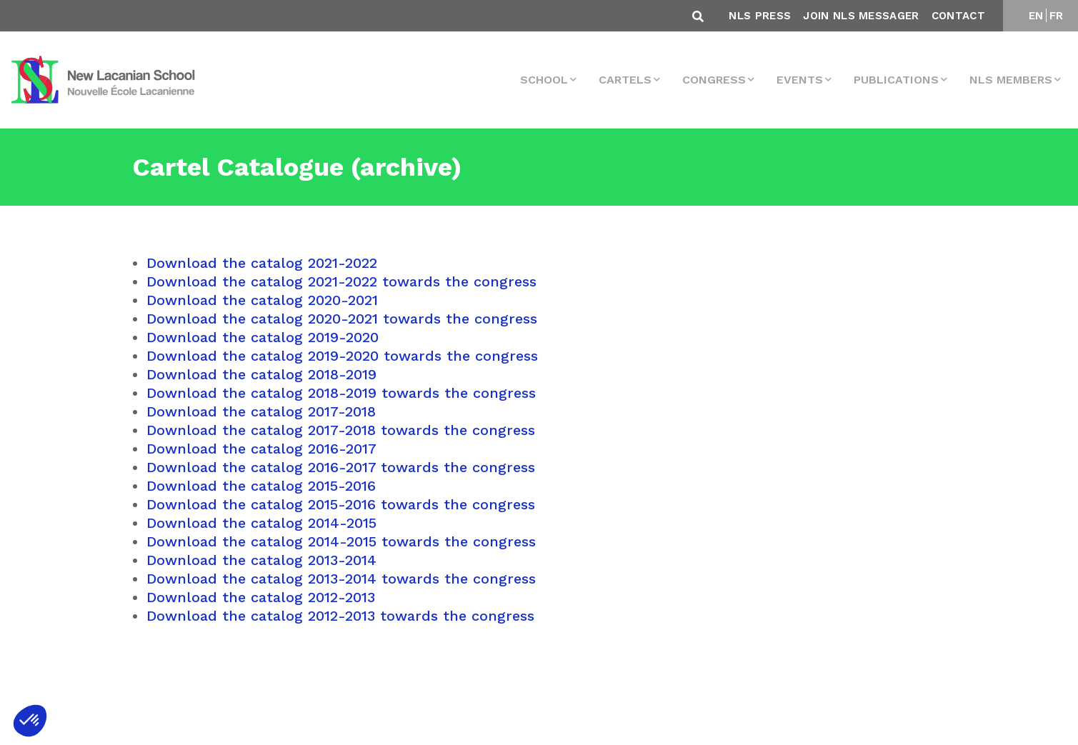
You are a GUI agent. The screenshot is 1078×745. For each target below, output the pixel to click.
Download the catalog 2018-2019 (261, 374)
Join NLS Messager (861, 15)
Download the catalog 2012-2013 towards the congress (340, 615)
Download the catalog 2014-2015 (261, 522)
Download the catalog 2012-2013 (260, 597)
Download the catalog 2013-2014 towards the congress (341, 578)
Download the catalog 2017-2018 (261, 411)
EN (1036, 15)
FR (1056, 15)
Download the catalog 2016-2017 (261, 448)
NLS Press (760, 15)
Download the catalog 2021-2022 (261, 262)
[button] (30, 721)
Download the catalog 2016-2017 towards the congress (340, 467)
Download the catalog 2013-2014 (261, 560)
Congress (714, 79)
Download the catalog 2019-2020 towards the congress (342, 355)
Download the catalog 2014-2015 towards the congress (341, 541)
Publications (896, 79)
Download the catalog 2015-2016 (261, 485)
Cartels (625, 79)
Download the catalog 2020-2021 (262, 300)
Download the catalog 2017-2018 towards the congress (340, 430)
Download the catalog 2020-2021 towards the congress (341, 318)
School (544, 79)
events (800, 79)
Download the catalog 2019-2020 (262, 337)
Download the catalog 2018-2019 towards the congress (341, 392)
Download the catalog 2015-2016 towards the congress (340, 504)
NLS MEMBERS (1010, 79)
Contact (958, 15)
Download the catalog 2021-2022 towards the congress (341, 281)
